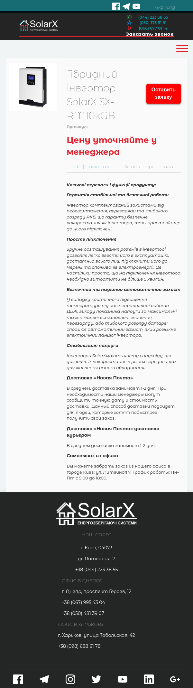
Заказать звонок (149, 34)
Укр (159, 7)
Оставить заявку (164, 93)
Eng (170, 7)
